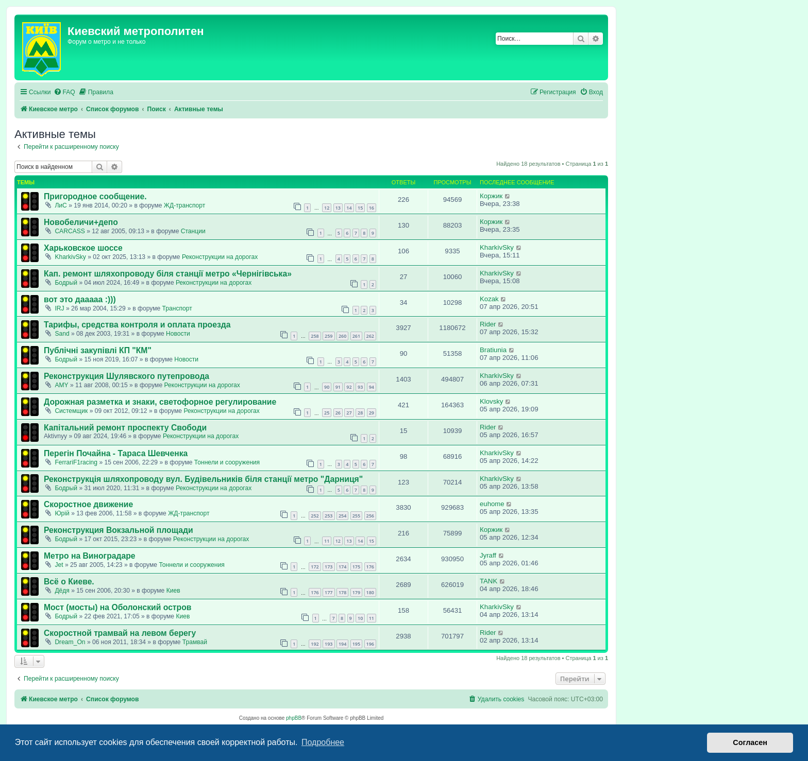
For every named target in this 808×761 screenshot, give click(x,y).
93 (360, 387)
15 (360, 207)
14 (348, 207)
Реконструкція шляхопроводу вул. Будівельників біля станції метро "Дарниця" (203, 479)
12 (326, 207)
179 (356, 592)
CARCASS (70, 231)
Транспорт (177, 308)
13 (338, 207)
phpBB (293, 718)
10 (360, 618)
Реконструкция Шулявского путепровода (126, 376)
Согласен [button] (750, 742)
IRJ (59, 308)
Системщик (71, 410)
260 (342, 336)
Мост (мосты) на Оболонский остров (117, 607)
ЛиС (60, 205)
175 (356, 566)
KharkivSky (70, 257)
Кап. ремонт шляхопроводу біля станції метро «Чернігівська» (168, 273)
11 (326, 541)
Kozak (489, 299)
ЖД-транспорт (184, 205)
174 (342, 566)
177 (328, 592)
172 (314, 566)
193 (328, 644)
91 (338, 387)
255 (356, 515)
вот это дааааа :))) (80, 299)
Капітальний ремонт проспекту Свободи (125, 427)
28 (360, 412)
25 (326, 412)
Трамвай (194, 642)
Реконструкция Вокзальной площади (118, 530)
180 (370, 592)
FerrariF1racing (76, 462)
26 (338, 412)
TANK (488, 581)
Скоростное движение (88, 504)
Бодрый (66, 282)
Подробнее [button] (322, 742)
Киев (173, 590)
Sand (62, 333)
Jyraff (488, 555)
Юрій (62, 513)
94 (371, 387)
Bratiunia (493, 350)
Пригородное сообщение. (95, 196)
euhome (492, 504)
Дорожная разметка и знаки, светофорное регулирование (160, 401)
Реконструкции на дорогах (220, 257)
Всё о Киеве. (69, 581)
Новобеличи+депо (81, 222)
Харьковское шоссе (83, 248)
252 (314, 515)
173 (328, 566)
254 (342, 515)
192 (314, 644)
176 (370, 566)
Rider (488, 324)
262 (370, 336)
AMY (61, 385)
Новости (178, 333)
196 (370, 644)
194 (342, 644)
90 (326, 387)
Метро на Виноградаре (90, 555)
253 (328, 515)
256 (370, 515)
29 (371, 412)
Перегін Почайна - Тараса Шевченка (116, 453)
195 (356, 644)
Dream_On (70, 642)
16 (371, 207)
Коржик (491, 196)
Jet (59, 564)
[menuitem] (64, 92)
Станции (193, 231)
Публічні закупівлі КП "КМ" (98, 350)
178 (342, 592)
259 (328, 336)
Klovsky (491, 401)
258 (314, 336)
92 (348, 387)
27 (348, 412)
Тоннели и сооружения (227, 462)
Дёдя (62, 590)
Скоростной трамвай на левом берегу (120, 633)
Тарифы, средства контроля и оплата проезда (137, 324)
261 (356, 336)
